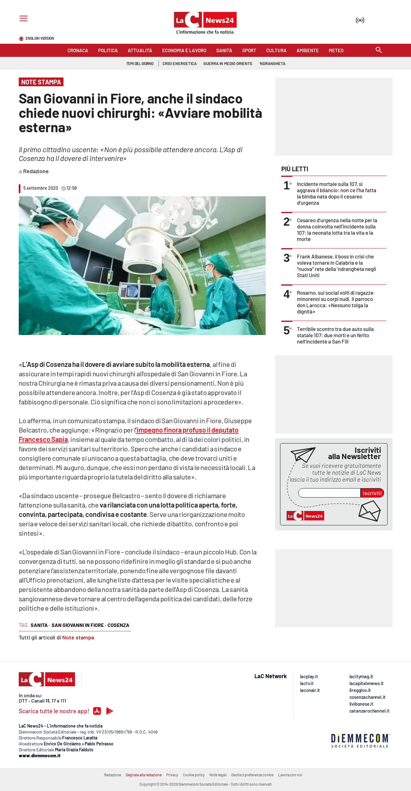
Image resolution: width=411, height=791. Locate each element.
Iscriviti (372, 492)
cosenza (118, 625)
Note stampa (78, 637)
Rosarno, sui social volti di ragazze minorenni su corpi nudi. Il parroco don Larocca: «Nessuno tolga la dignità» (335, 301)
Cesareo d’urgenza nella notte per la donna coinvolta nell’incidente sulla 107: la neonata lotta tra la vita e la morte (337, 229)
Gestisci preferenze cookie (252, 775)
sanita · (40, 625)
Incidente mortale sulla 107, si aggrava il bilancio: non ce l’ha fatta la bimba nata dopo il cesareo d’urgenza (336, 193)
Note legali (218, 775)
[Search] (379, 50)
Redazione (112, 775)
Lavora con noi (290, 775)
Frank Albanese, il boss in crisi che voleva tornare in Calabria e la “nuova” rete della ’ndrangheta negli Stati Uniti (336, 265)
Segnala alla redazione (144, 775)
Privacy (172, 775)
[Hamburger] (22, 19)
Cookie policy (194, 775)
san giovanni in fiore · (79, 625)
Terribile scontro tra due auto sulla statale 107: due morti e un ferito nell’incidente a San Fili (335, 335)
